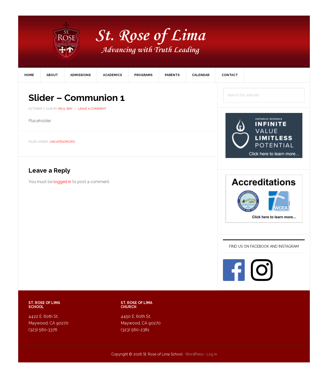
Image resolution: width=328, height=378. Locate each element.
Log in (212, 354)
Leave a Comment (92, 108)
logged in (62, 181)
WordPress (194, 354)
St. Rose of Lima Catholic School (164, 41)
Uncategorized (62, 141)
